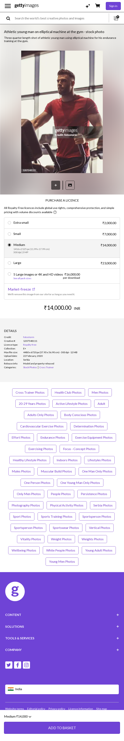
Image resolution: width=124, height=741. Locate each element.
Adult (101, 403)
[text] (61, 18)
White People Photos (60, 550)
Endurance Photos (52, 437)
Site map (101, 708)
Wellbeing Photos (24, 550)
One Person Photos (37, 482)
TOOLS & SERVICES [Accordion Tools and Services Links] (62, 638)
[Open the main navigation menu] (8, 6)
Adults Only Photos (40, 415)
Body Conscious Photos (80, 415)
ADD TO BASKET (62, 730)
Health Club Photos (68, 392)
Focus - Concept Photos (79, 449)
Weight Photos (61, 539)
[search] (9, 18)
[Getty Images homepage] (27, 6)
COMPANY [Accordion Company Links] (62, 650)
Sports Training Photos (56, 516)
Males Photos (21, 471)
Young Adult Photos (98, 550)
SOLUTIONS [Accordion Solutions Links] (62, 626)
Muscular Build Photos (56, 471)
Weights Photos (93, 539)
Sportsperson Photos (96, 516)
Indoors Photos (67, 460)
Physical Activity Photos (66, 505)
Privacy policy (56, 708)
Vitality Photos (30, 539)
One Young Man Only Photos (80, 482)
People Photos (61, 494)
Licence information (80, 708)
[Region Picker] (62, 689)
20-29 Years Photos (32, 403)
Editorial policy (36, 708)
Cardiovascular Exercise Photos (42, 426)
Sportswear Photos (66, 527)
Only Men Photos (29, 494)
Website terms (14, 708)
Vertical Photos (99, 527)
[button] (62, 112)
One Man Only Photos (97, 471)
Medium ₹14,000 (17, 718)
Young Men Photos (62, 561)
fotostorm (28, 337)
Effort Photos (21, 437)
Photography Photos (26, 505)
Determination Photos (89, 426)
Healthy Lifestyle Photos (30, 460)
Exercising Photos (40, 449)
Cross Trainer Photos (30, 392)
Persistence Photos (94, 494)
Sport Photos (22, 516)
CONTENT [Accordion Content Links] (62, 615)
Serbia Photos (103, 505)
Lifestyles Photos (99, 460)
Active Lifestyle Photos (72, 403)
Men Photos (100, 392)
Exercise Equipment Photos (94, 437)
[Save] (55, 185)
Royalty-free (29, 344)
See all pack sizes (22, 278)
